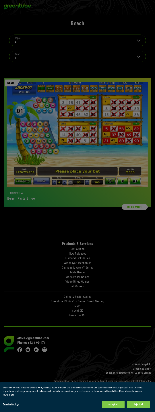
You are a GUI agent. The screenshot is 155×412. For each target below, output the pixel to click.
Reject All (138, 404)
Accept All (113, 404)
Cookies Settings (11, 404)
